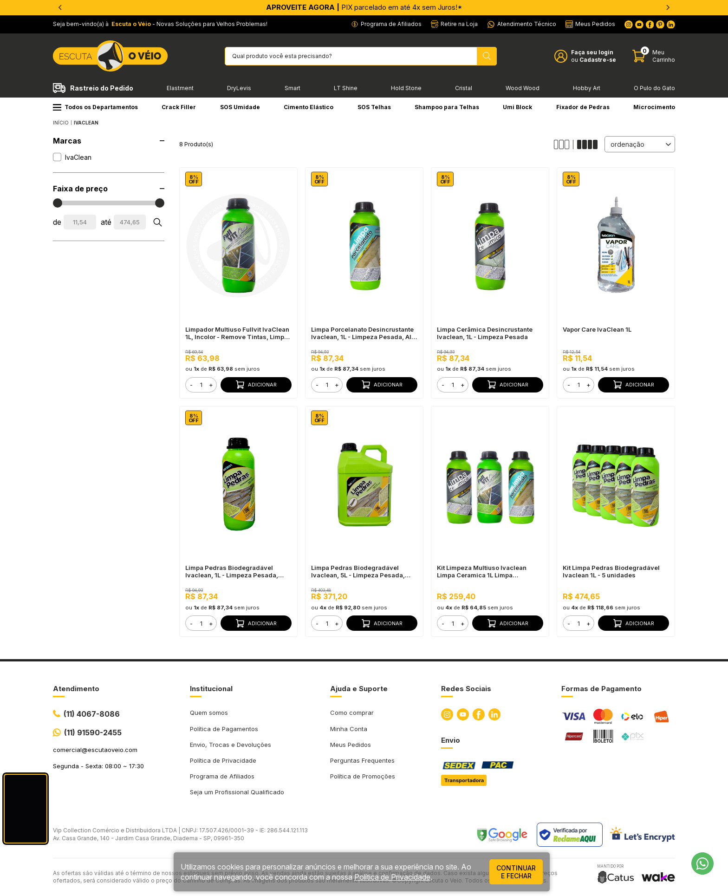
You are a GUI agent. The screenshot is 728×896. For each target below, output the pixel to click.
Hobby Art (586, 88)
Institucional (211, 688)
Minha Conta (348, 728)
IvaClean (86, 122)
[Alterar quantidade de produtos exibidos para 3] (563, 144)
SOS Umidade (240, 107)
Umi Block (517, 107)
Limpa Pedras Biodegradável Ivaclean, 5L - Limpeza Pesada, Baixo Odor (358, 571)
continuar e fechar (516, 872)
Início (61, 122)
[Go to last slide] (60, 7)
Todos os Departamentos (95, 107)
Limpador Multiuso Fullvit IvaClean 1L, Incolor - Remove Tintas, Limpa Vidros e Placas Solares (237, 333)
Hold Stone (406, 88)
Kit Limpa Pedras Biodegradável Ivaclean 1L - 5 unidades (611, 571)
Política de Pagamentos (224, 728)
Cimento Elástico (308, 107)
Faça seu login (592, 52)
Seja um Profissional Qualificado (237, 792)
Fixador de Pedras (583, 107)
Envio (450, 740)
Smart (292, 88)
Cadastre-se (597, 59)
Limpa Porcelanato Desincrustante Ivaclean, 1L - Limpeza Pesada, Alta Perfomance (364, 333)
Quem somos (209, 712)
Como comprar (352, 712)
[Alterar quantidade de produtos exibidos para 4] (587, 144)
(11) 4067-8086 (92, 714)
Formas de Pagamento (601, 688)
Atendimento (76, 688)
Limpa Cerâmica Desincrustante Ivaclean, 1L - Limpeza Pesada (485, 333)
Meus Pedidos (350, 744)
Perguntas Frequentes (362, 760)
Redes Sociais (466, 688)
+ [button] (211, 384)
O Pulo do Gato (654, 88)
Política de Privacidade (223, 760)
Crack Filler (179, 107)
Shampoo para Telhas (447, 107)
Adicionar (256, 384)
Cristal (463, 88)
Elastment (180, 88)
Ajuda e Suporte (359, 688)
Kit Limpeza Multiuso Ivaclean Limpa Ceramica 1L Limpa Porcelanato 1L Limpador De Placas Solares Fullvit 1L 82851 (489, 571)
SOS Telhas (374, 107)
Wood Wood (523, 88)
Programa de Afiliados (222, 776)
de (57, 222)
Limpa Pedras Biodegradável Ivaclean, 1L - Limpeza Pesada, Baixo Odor (231, 571)
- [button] (191, 384)
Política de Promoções (362, 776)
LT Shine (346, 88)
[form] (201, 385)
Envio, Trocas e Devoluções (230, 744)
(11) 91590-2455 (93, 732)
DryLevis (239, 88)
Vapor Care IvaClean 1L (597, 329)
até (106, 222)
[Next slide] (667, 7)
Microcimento (654, 107)
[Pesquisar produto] (487, 56)
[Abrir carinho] (653, 56)
